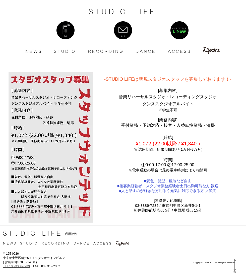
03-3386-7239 (146, 205)
